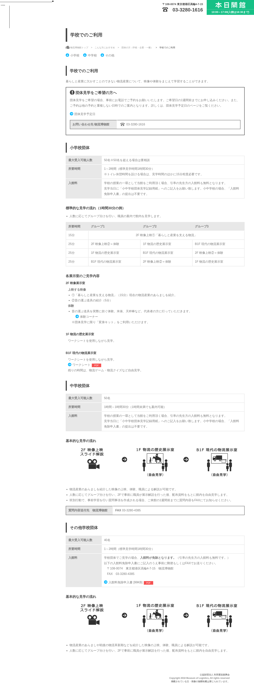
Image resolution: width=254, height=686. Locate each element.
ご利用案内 (26, 57)
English (33, 130)
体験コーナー (89, 316)
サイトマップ (21, 120)
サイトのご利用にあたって (29, 115)
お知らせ (25, 103)
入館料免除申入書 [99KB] (125, 582)
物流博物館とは (30, 45)
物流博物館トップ (31, 34)
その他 (109, 55)
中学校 (92, 55)
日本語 (17, 130)
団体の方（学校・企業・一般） (137, 47)
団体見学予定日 (84, 114)
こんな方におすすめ (33, 91)
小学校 (74, 55)
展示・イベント (30, 68)
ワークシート (81, 364)
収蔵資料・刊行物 (31, 80)
